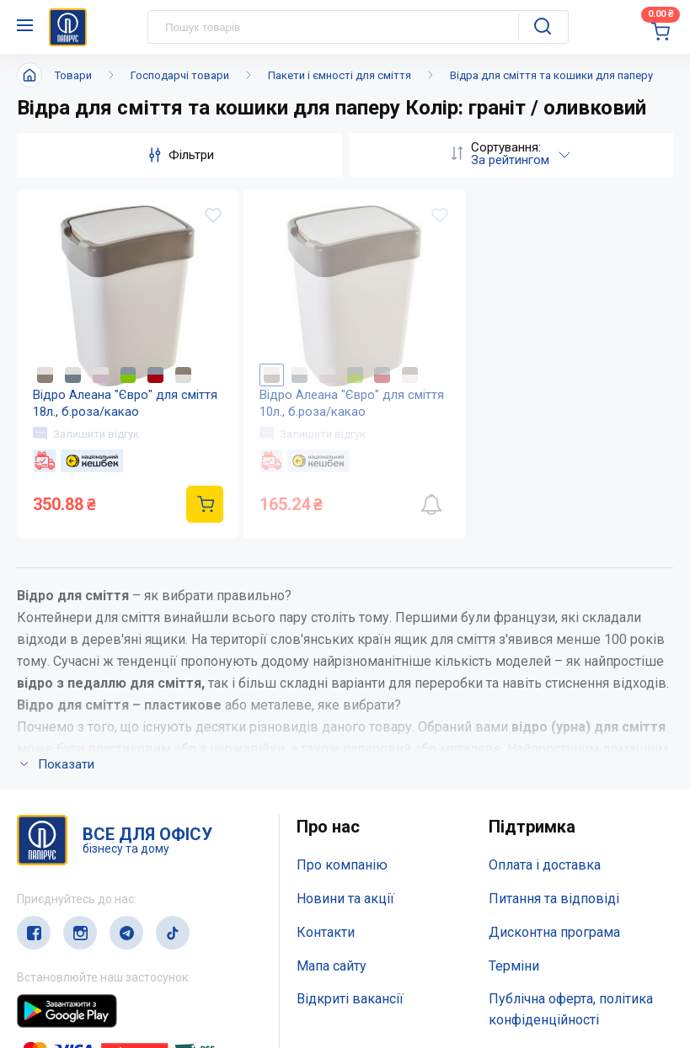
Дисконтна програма (554, 933)
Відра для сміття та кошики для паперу (551, 75)
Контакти (326, 933)
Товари (73, 75)
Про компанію (342, 867)
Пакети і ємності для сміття (339, 75)
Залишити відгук (87, 434)
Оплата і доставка (545, 867)
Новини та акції (345, 900)
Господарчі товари (180, 75)
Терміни (514, 967)
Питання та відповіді (554, 900)
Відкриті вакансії (350, 1000)
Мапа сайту (331, 967)
